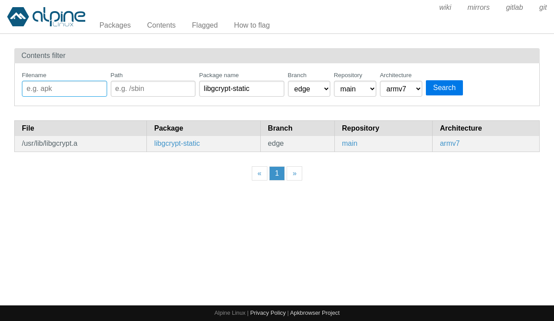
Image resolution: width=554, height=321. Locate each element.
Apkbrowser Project (315, 312)
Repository (348, 75)
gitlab (514, 7)
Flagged (205, 25)
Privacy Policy (268, 312)
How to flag (252, 25)
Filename (34, 75)
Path (117, 75)
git (543, 7)
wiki (445, 7)
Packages (115, 25)
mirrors (478, 7)
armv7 (449, 143)
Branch (297, 75)
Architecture (396, 75)
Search (444, 87)
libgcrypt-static (177, 143)
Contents (161, 25)
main (350, 143)
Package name (219, 75)
